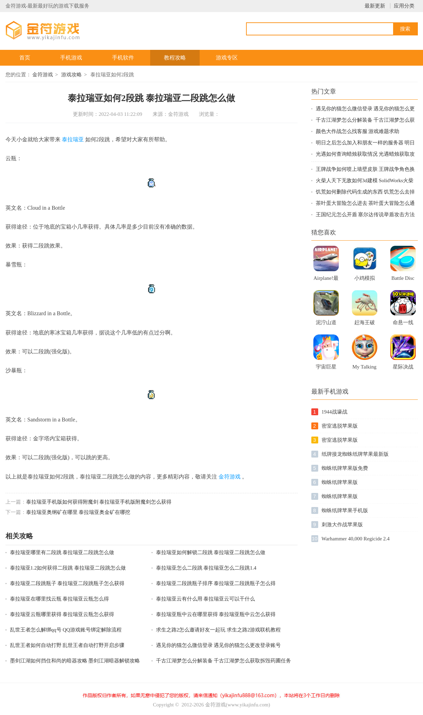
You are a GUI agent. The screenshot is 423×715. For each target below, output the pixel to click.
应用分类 (404, 6)
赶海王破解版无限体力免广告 (364, 324)
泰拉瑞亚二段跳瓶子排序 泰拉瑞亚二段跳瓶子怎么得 (216, 583)
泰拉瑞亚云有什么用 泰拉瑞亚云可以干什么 (205, 599)
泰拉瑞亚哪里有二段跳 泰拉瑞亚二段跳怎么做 (62, 552)
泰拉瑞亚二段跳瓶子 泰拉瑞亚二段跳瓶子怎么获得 (67, 583)
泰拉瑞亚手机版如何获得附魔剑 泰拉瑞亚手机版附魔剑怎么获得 (99, 502)
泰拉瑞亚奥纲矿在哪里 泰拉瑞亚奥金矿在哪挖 (78, 512)
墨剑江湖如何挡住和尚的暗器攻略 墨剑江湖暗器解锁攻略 (75, 660)
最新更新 (375, 6)
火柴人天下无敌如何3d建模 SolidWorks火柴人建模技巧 (364, 181)
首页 (24, 57)
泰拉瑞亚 (73, 139)
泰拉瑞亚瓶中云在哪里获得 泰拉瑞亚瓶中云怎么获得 (216, 614)
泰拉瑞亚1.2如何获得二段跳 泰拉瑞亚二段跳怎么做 (68, 568)
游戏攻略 (71, 74)
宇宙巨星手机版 (326, 369)
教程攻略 (175, 57)
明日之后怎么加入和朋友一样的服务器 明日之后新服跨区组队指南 (365, 143)
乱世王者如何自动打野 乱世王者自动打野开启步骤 (67, 645)
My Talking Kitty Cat (365, 369)
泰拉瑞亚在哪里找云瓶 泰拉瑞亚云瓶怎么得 (59, 599)
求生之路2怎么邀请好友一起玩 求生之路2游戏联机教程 (218, 629)
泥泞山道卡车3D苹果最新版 (326, 324)
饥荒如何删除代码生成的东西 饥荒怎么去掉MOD (365, 192)
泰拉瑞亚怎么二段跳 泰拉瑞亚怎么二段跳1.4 (206, 568)
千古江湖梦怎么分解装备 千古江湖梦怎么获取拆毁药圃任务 (223, 660)
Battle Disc (402, 278)
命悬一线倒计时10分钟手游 (403, 324)
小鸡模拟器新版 (364, 280)
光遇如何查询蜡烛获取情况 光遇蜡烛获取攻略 (365, 154)
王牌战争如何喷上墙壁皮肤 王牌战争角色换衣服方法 (365, 169)
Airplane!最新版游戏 (325, 280)
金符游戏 (42, 74)
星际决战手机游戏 (403, 369)
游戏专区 (227, 57)
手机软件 (123, 57)
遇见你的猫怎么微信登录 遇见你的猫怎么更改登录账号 (218, 645)
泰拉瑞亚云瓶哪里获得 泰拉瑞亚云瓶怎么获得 (62, 614)
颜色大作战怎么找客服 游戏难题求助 (358, 131)
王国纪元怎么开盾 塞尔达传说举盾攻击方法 (365, 214)
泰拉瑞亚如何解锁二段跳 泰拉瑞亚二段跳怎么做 (211, 552)
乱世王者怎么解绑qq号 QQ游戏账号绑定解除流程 (66, 629)
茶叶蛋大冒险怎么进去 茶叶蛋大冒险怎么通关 (365, 203)
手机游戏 (71, 57)
